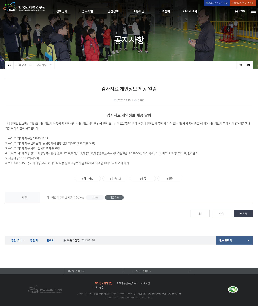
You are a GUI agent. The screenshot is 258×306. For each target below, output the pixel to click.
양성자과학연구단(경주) (243, 2)
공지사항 (42, 65)
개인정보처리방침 (103, 283)
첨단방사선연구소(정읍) (217, 2)
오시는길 (99, 287)
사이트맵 (145, 283)
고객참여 (21, 65)
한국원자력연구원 (24, 8)
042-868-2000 (154, 293)
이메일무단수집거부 (126, 283)
